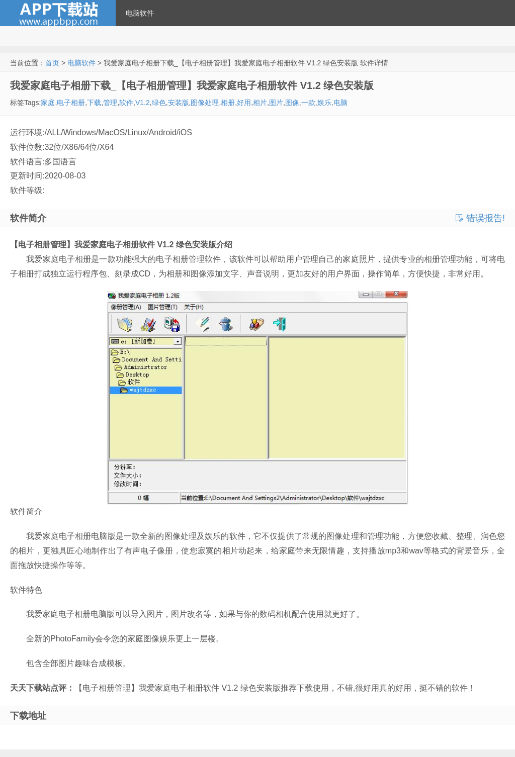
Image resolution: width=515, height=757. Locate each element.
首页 (52, 63)
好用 (244, 103)
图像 (292, 103)
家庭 (48, 103)
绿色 (159, 103)
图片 (276, 103)
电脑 (340, 103)
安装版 (178, 103)
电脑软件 (140, 13)
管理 (110, 103)
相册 (228, 103)
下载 (94, 103)
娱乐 (324, 103)
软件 (126, 103)
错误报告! (480, 218)
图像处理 (205, 103)
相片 (260, 103)
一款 (308, 103)
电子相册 (71, 103)
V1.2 (142, 103)
